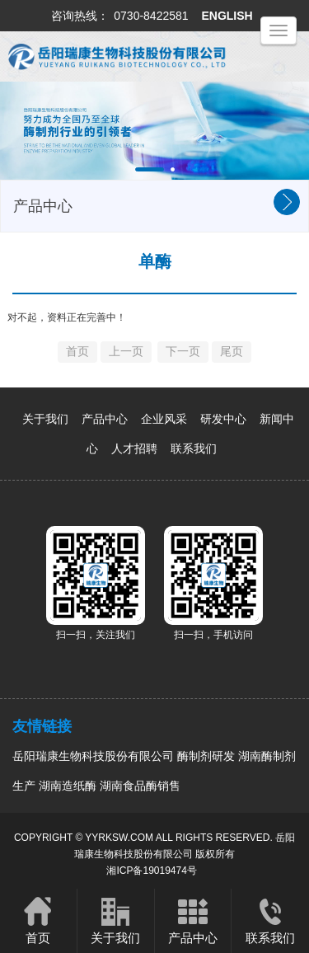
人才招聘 (134, 448)
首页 (38, 920)
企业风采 (164, 418)
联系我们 (194, 448)
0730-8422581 (151, 15)
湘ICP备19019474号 (151, 870)
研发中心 (223, 418)
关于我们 (45, 418)
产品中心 (105, 418)
